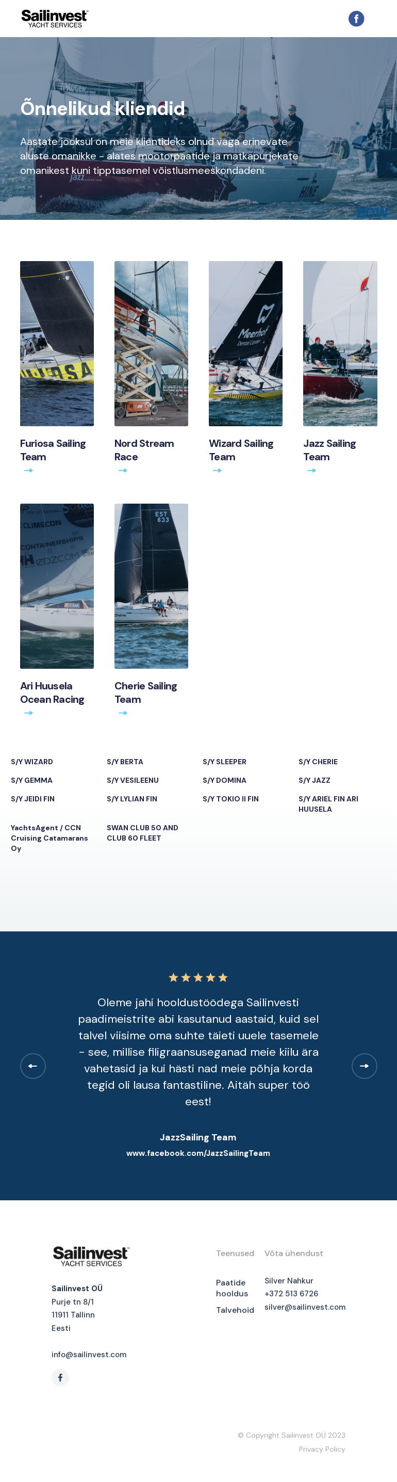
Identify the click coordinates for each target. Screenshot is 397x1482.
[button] (371, 18)
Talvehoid (235, 1313)
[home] (184, 18)
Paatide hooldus (232, 1291)
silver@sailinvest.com (304, 1310)
